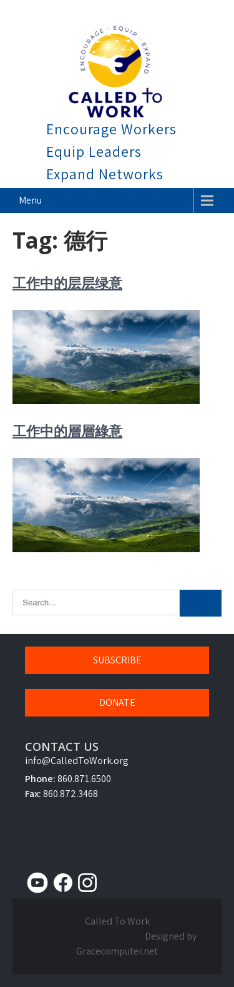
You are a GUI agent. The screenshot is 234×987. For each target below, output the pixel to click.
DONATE (117, 702)
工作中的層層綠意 (67, 430)
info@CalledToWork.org (77, 760)
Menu (30, 200)
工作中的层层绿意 (67, 282)
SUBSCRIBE (117, 660)
